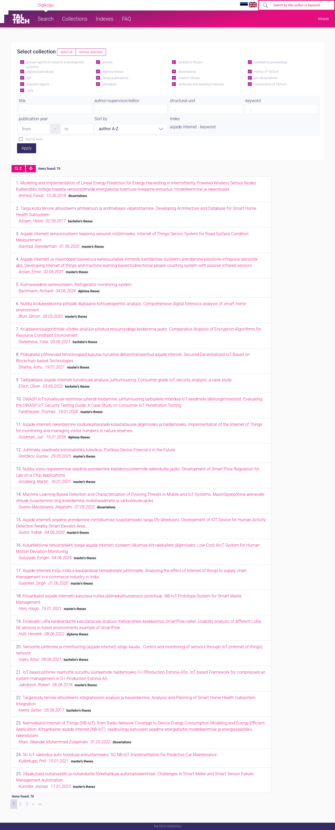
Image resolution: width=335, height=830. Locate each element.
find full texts (34, 139)
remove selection (90, 52)
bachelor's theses (190, 62)
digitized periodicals (40, 72)
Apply (26, 148)
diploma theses (113, 72)
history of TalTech (266, 72)
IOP (29, 78)
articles (108, 62)
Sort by (101, 118)
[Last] (40, 804)
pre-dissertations (266, 78)
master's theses (189, 78)
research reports (38, 84)
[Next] (33, 804)
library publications (116, 78)
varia (30, 90)
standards (109, 84)
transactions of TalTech (270, 84)
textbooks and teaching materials (201, 84)
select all (66, 52)
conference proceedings (270, 62)
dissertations (187, 72)
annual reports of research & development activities (55, 65)
